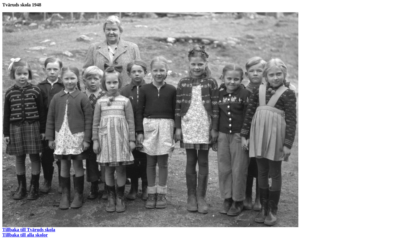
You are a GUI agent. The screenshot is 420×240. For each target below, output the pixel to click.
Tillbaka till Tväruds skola (28, 229)
